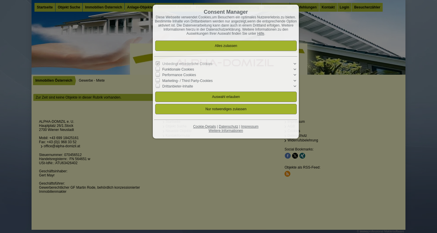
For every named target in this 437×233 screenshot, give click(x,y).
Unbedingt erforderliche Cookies (187, 64)
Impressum (249, 127)
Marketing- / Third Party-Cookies (187, 80)
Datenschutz (228, 127)
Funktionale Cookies (178, 69)
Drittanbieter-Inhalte (177, 86)
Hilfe (260, 33)
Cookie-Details (204, 127)
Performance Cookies (179, 75)
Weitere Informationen (226, 131)
